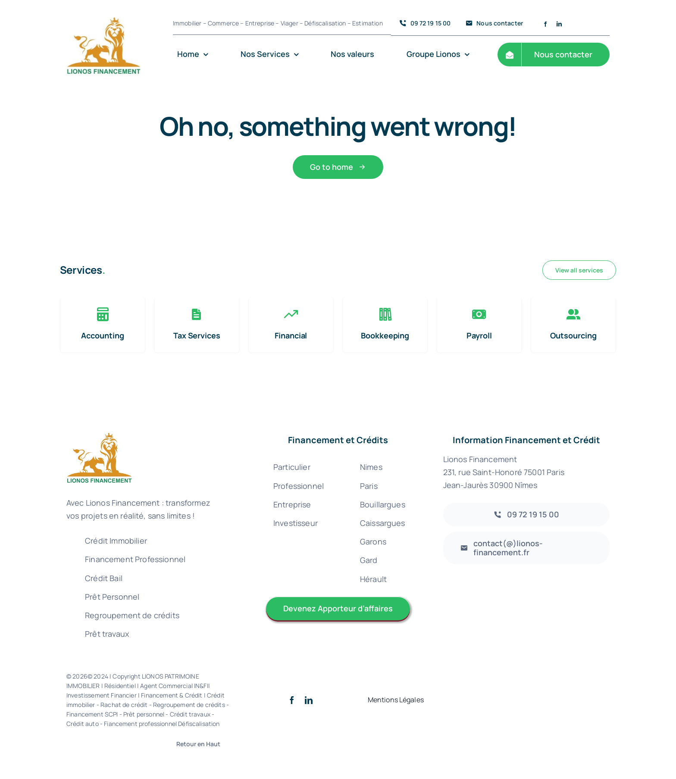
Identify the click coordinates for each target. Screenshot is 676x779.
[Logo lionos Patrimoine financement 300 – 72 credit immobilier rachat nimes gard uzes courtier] (103, 9)
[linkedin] (559, 24)
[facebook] (545, 24)
